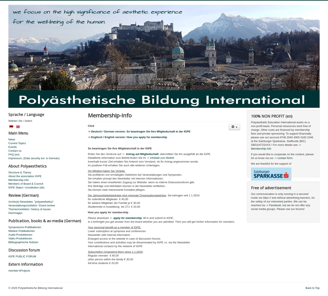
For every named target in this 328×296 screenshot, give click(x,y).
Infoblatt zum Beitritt (162, 157)
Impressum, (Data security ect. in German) (34, 158)
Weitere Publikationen (21, 230)
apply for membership (127, 218)
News (11, 139)
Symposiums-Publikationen (24, 227)
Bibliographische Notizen (23, 242)
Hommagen (15, 213)
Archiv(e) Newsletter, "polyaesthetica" (31, 201)
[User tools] (234, 127)
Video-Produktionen (20, 238)
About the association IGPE (25, 176)
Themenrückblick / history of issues (29, 209)
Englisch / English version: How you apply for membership (129, 137)
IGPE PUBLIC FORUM (22, 256)
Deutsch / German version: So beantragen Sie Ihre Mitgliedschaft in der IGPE (140, 131)
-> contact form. (283, 158)
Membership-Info (18, 180)
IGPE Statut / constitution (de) (26, 187)
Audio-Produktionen (20, 234)
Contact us (14, 150)
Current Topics (17, 143)
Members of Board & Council (25, 183)
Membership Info (261, 148)
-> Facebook (273, 205)
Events (12, 147)
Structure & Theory (19, 172)
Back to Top (312, 288)
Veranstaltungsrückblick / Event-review (31, 205)
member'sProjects (19, 270)
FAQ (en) (13, 154)
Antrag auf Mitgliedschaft (142, 154)
